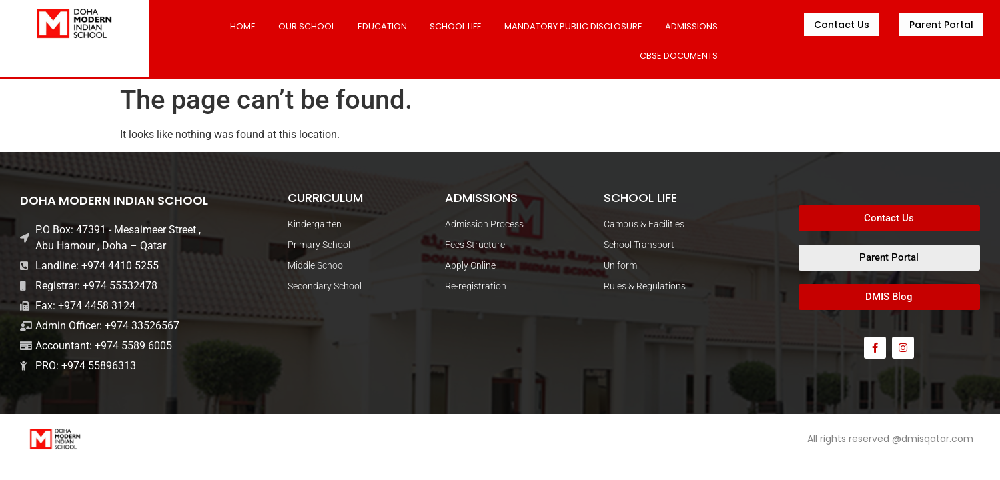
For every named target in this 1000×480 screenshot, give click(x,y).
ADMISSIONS (691, 26)
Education (382, 26)
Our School (306, 26)
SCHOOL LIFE (456, 26)
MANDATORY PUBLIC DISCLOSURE (573, 26)
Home (243, 26)
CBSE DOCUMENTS (679, 55)
